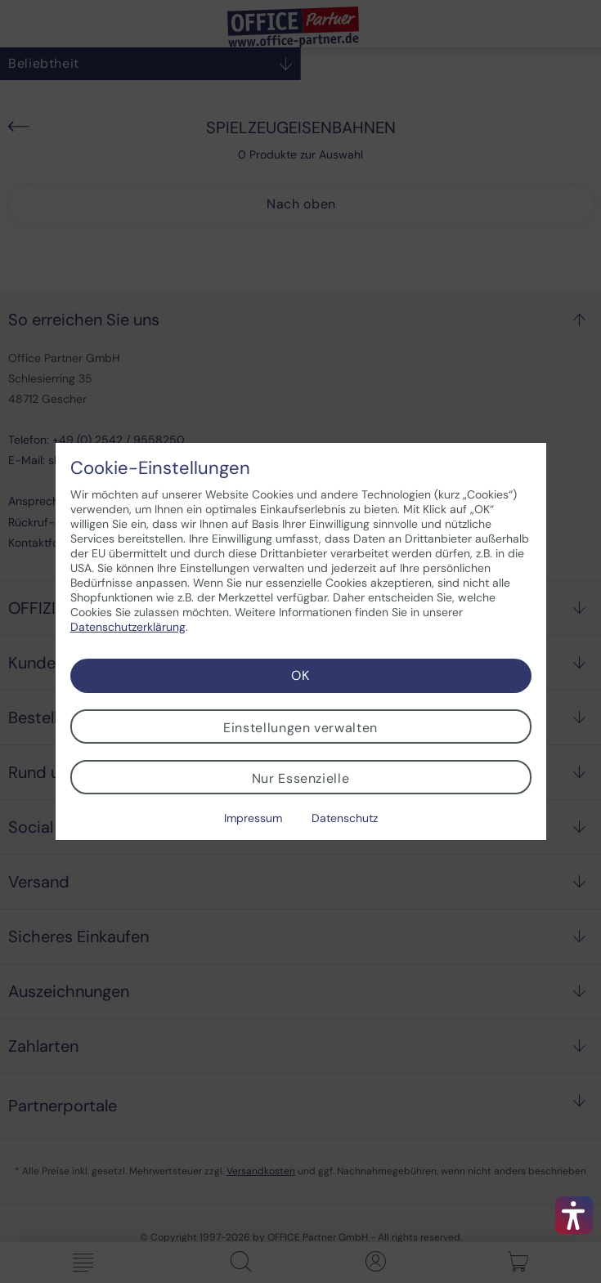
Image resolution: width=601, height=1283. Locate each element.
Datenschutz (345, 818)
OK (300, 675)
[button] (574, 1215)
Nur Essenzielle (301, 778)
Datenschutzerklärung (128, 626)
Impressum (253, 818)
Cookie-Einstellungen (160, 468)
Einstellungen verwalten (300, 727)
